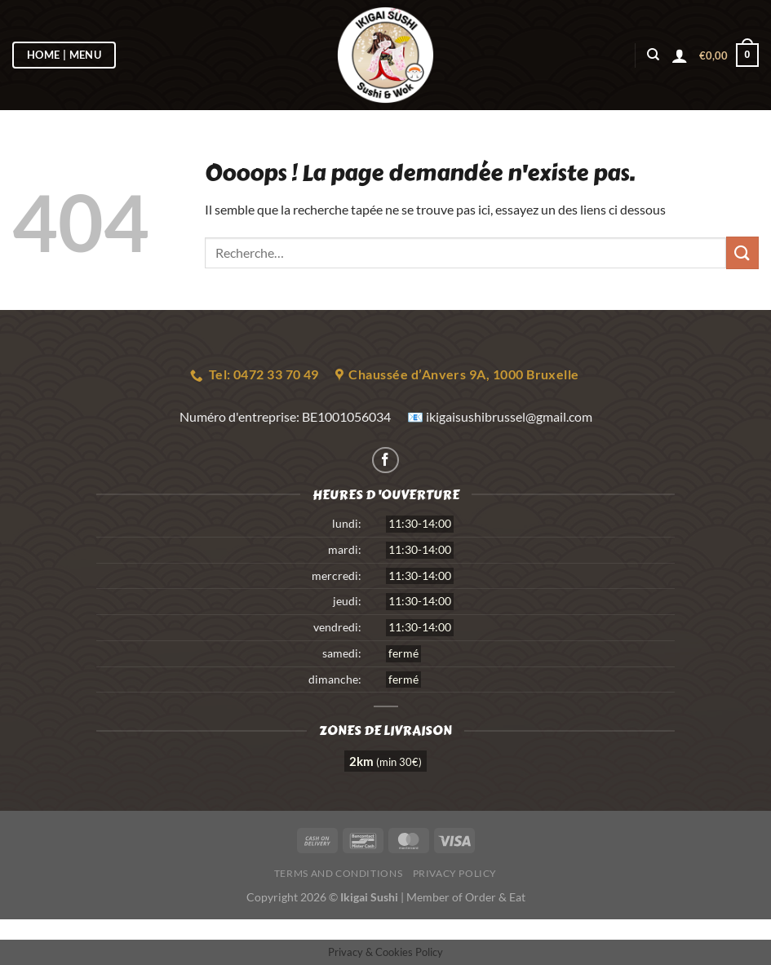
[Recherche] (653, 54)
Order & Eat (495, 897)
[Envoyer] (742, 252)
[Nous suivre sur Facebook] (385, 460)
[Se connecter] (679, 55)
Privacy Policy (455, 873)
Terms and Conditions (338, 873)
